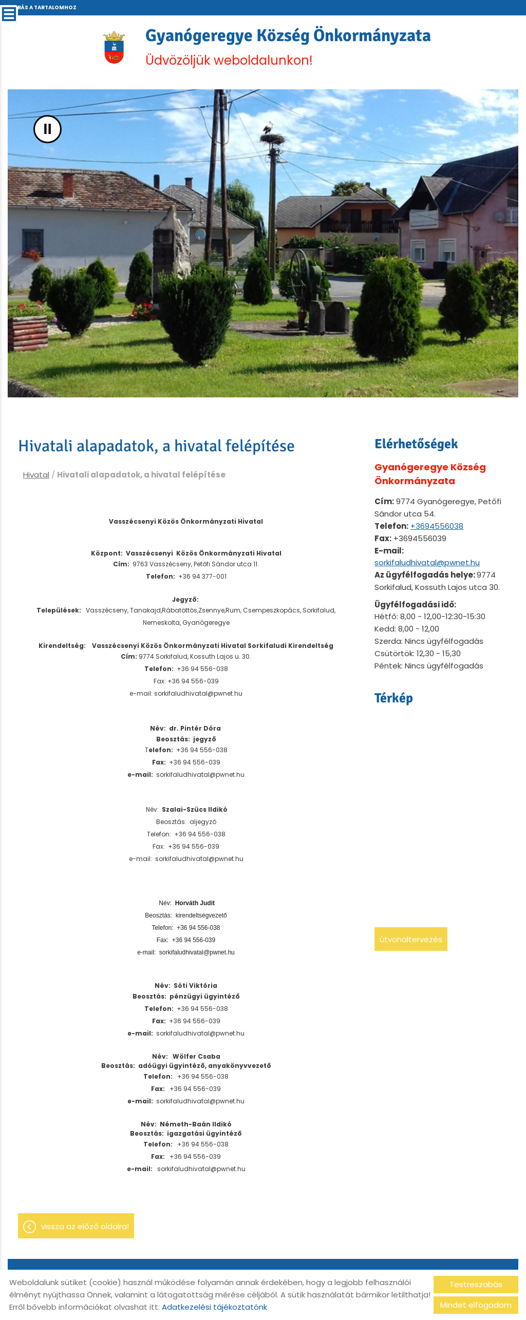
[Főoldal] (104, 48)
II (47, 132)
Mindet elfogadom (476, 1304)
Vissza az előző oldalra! (85, 1232)
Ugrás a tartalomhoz (43, 7)
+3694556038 (436, 529)
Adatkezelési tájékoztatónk (214, 1307)
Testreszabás (475, 1284)
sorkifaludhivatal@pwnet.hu (427, 565)
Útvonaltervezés (411, 942)
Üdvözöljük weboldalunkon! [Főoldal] (289, 48)
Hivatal (36, 477)
